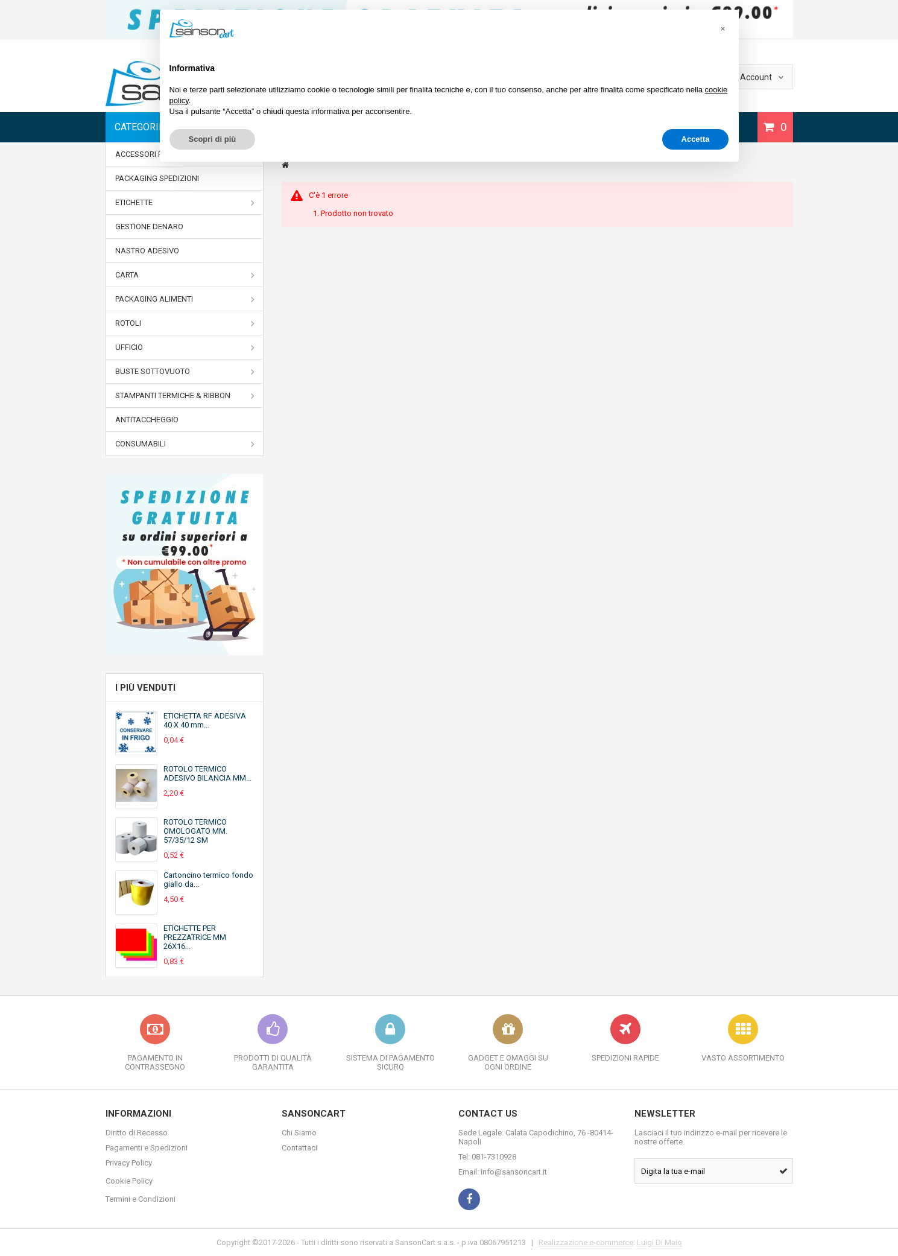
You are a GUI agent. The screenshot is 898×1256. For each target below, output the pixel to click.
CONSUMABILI (185, 444)
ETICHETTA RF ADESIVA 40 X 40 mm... (204, 720)
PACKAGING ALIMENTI (185, 299)
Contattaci (299, 1147)
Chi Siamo (299, 1132)
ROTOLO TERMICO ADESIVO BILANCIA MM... (207, 773)
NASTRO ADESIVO (147, 250)
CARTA (185, 275)
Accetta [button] (695, 139)
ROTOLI (185, 323)
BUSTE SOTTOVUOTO (185, 371)
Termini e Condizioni (140, 1199)
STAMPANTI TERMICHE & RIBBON (185, 396)
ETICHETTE (185, 203)
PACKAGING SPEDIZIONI (157, 178)
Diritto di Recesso (137, 1132)
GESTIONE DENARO (149, 226)
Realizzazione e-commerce (586, 1242)
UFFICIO (185, 347)
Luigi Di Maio (659, 1242)
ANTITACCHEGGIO (147, 419)
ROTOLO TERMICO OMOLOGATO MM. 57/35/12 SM (195, 831)
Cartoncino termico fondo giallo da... (208, 880)
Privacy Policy (129, 1162)
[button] (723, 29)
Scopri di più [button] (212, 139)
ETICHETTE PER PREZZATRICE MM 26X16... (194, 937)
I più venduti (145, 687)
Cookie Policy (129, 1180)
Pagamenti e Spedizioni (147, 1147)
